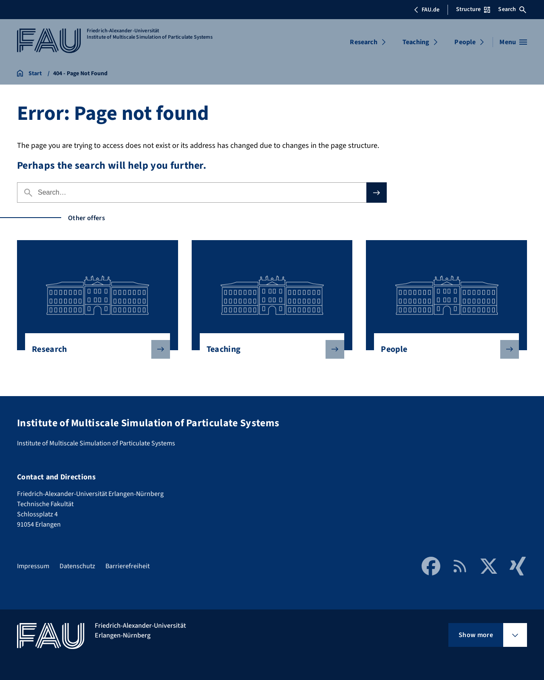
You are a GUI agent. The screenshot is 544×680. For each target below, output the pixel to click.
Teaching (415, 42)
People (465, 42)
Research (363, 42)
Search (512, 9)
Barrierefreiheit (127, 566)
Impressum (33, 566)
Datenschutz (77, 566)
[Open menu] (513, 42)
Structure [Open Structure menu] (473, 9)
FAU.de (427, 10)
